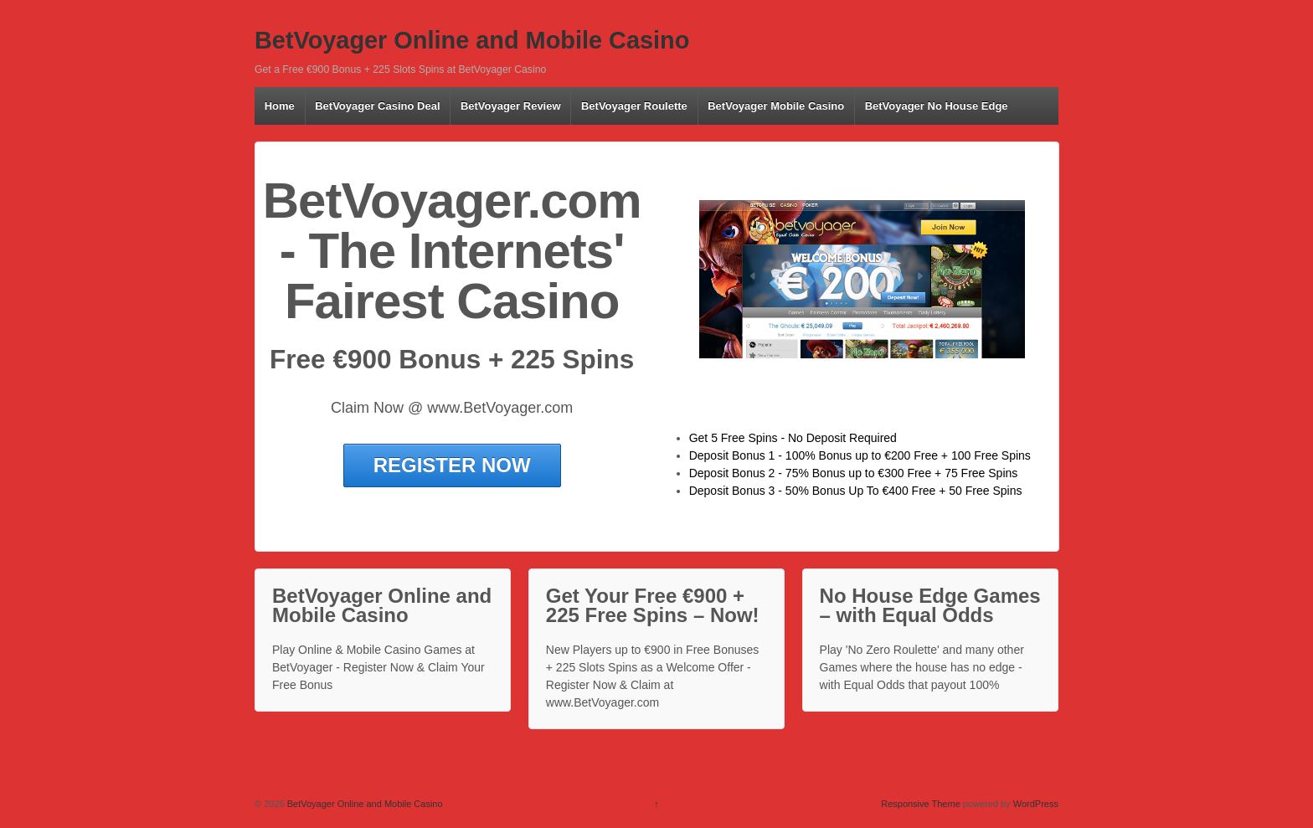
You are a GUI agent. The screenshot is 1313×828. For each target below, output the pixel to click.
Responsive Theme (920, 804)
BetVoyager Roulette (634, 106)
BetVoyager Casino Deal (377, 106)
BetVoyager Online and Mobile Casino (472, 40)
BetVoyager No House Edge (936, 106)
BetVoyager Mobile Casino (776, 106)
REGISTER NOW (452, 465)
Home (280, 106)
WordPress (1035, 804)
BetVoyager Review (511, 106)
